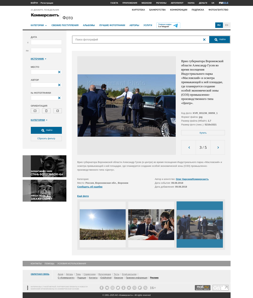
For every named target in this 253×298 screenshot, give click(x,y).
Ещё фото (83, 196)
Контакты (36, 263)
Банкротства (157, 10)
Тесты (116, 274)
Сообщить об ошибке (90, 186)
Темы (78, 274)
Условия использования (71, 263)
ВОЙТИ (34, 3)
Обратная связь (40, 274)
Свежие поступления (64, 25)
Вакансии (118, 277)
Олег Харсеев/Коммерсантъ (192, 179)
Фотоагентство (218, 10)
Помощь (49, 263)
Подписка (198, 10)
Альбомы (89, 25)
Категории (37, 25)
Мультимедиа (104, 274)
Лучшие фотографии (112, 25)
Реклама (154, 277)
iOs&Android (106, 277)
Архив (60, 274)
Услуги (148, 25)
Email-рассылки (129, 274)
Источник (38, 58)
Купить (203, 133)
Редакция (81, 277)
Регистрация (47, 3)
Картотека (138, 10)
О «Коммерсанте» (66, 277)
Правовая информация (136, 277)
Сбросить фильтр (46, 138)
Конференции (178, 10)
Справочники (90, 274)
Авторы (134, 25)
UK (213, 3)
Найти (46, 130)
